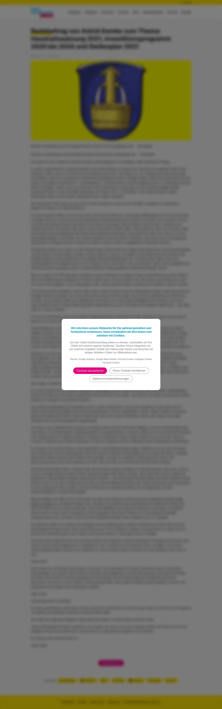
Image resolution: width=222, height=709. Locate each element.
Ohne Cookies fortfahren (129, 370)
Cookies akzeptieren (90, 370)
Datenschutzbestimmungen (111, 378)
